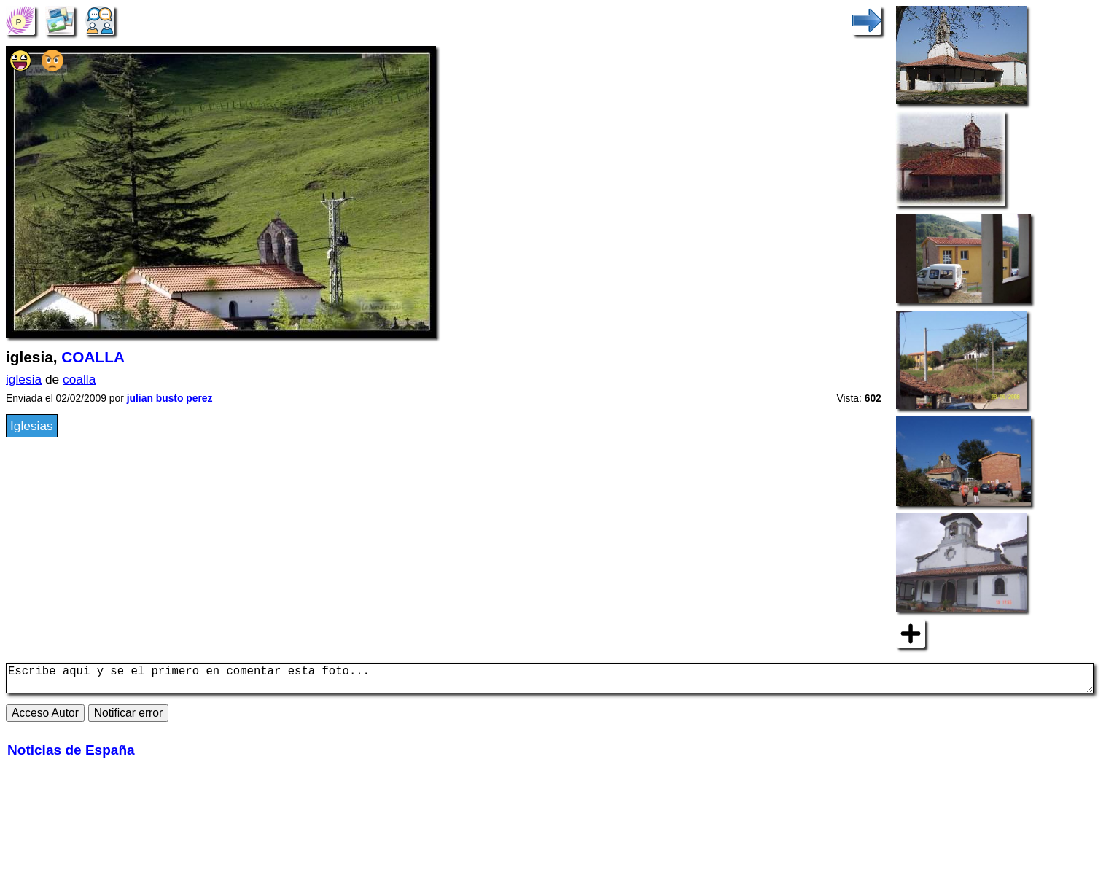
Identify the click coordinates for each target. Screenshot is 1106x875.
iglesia (24, 379)
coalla (79, 379)
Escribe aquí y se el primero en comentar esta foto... (550, 681)
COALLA (93, 357)
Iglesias (31, 426)
